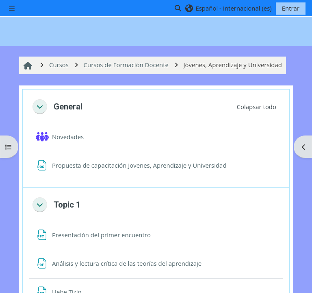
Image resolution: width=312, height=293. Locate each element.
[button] (228, 8)
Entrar (290, 8)
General (68, 107)
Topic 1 (67, 205)
